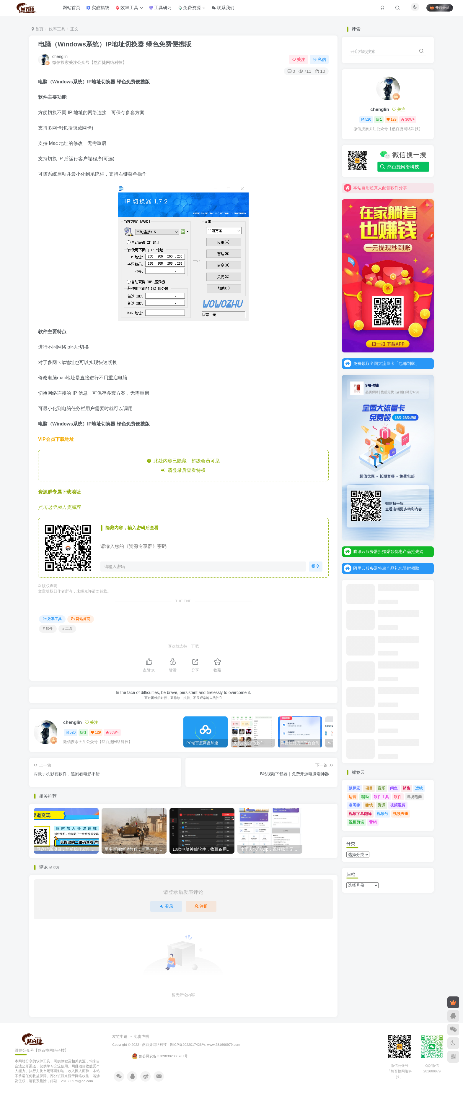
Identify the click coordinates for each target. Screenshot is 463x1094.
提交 (314, 566)
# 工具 (67, 629)
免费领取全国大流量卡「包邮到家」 (381, 363)
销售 (406, 788)
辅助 (365, 796)
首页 (37, 29)
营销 (373, 822)
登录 (166, 906)
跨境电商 (414, 796)
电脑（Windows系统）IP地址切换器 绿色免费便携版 (114, 44)
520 (71, 732)
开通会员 (436, 9)
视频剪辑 (356, 822)
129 (96, 732)
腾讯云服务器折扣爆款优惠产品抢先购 (383, 551)
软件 (398, 796)
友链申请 (120, 1036)
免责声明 (141, 1036)
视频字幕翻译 (360, 813)
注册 (201, 906)
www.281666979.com (223, 1044)
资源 (381, 805)
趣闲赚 (354, 805)
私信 (319, 59)
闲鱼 (394, 788)
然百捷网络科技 (154, 1044)
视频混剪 (397, 805)
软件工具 (381, 796)
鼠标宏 (354, 788)
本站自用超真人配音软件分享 (375, 188)
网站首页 (80, 619)
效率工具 (57, 29)
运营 (352, 796)
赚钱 (369, 805)
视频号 (382, 813)
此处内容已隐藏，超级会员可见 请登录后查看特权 (183, 465)
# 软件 (48, 629)
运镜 (419, 788)
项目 (369, 788)
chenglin (60, 56)
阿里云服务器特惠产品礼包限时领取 (381, 568)
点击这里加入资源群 (59, 507)
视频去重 (400, 813)
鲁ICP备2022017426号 (187, 1044)
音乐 (381, 788)
